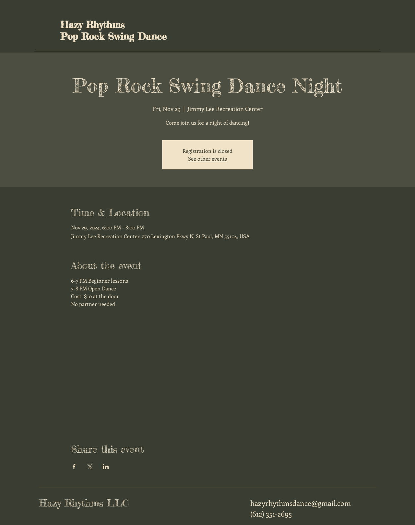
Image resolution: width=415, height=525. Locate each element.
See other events (207, 158)
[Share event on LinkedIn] (106, 466)
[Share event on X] (90, 466)
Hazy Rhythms (92, 25)
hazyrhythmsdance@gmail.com (300, 503)
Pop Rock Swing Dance (113, 36)
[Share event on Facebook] (74, 466)
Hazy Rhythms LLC (84, 503)
